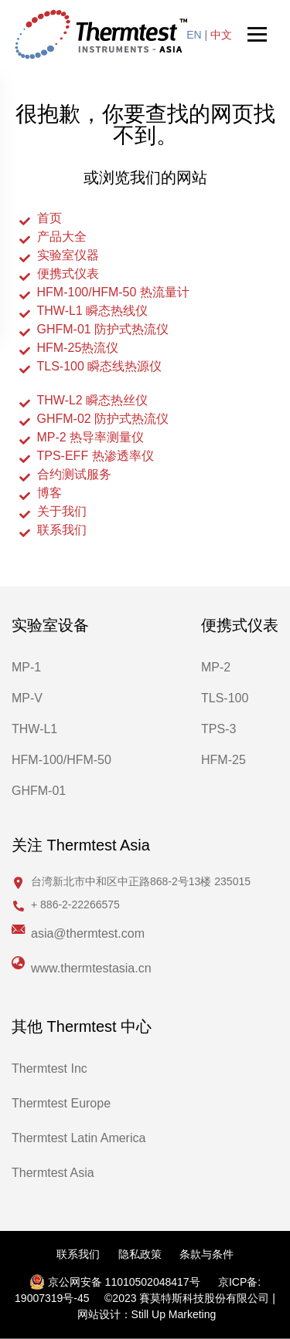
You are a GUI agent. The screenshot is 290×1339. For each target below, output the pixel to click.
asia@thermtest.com (88, 933)
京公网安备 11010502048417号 (114, 1282)
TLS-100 (224, 698)
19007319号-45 (52, 1298)
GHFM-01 (39, 790)
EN (193, 35)
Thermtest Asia (53, 1172)
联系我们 (78, 1254)
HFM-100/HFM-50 (61, 759)
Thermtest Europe (61, 1103)
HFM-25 (223, 759)
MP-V (27, 698)
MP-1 (26, 667)
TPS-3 (218, 728)
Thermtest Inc (49, 1068)
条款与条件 (206, 1254)
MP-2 (215, 667)
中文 (221, 35)
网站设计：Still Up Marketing (147, 1314)
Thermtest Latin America (78, 1138)
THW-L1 (34, 728)
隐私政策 (140, 1254)
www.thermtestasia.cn (91, 968)
